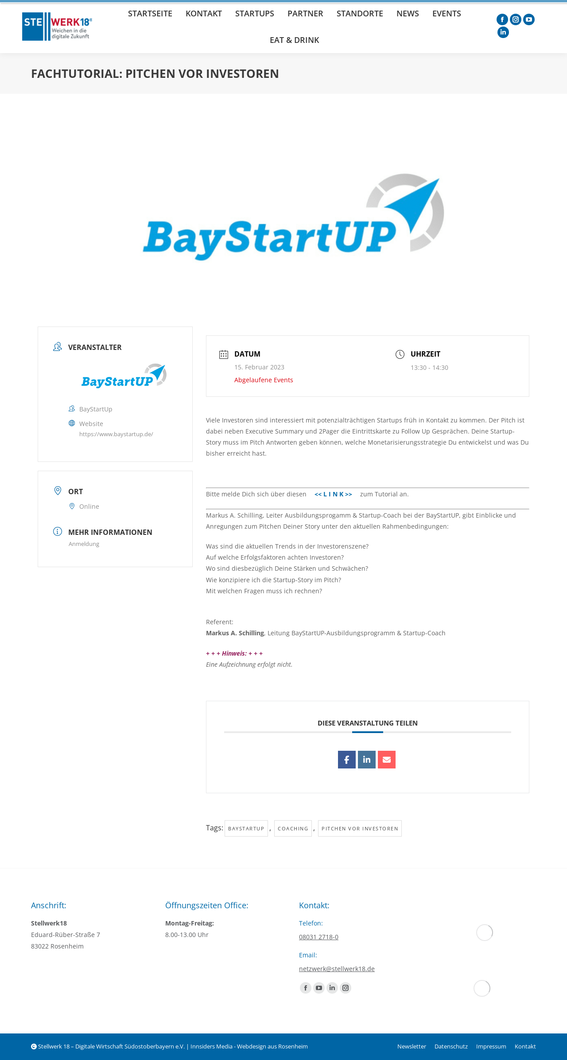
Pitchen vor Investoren (360, 828)
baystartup (246, 828)
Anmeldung (84, 544)
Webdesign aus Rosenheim (272, 1046)
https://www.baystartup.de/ (116, 434)
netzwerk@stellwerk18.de (337, 968)
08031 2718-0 (318, 937)
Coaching (293, 828)
